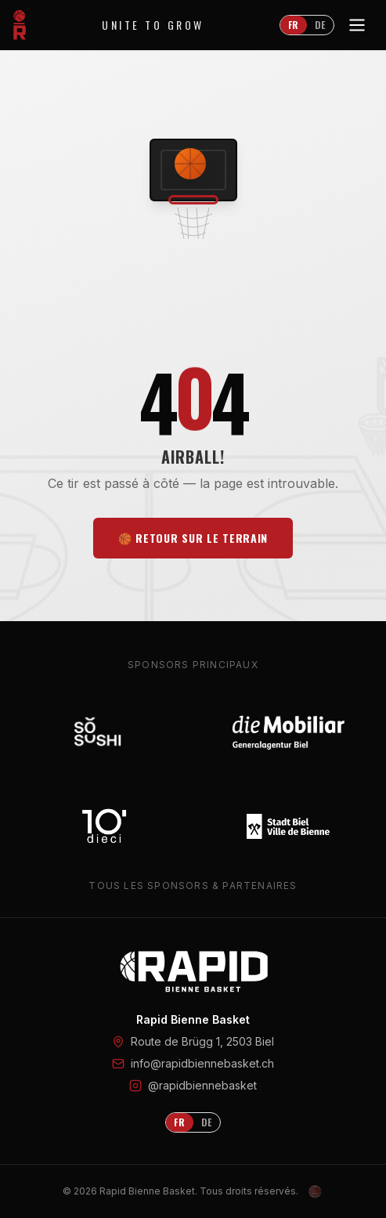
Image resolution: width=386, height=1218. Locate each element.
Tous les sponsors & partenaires (192, 885)
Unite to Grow (153, 25)
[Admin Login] (315, 1191)
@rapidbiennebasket (202, 1085)
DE (320, 24)
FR (293, 24)
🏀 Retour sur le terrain (193, 537)
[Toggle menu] (357, 25)
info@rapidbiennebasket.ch (202, 1063)
